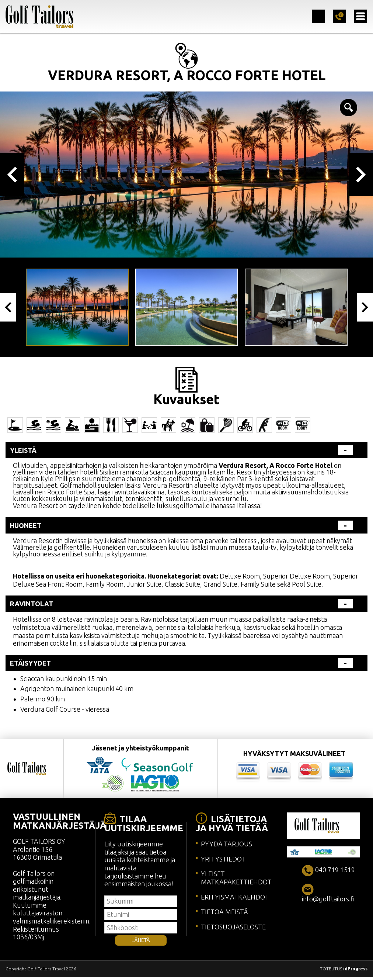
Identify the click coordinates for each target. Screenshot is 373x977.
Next (361, 174)
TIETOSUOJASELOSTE (233, 927)
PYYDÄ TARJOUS (226, 843)
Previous (12, 174)
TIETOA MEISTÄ (224, 911)
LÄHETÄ (141, 940)
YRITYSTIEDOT (223, 859)
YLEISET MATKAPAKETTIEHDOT (236, 877)
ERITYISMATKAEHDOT (235, 897)
